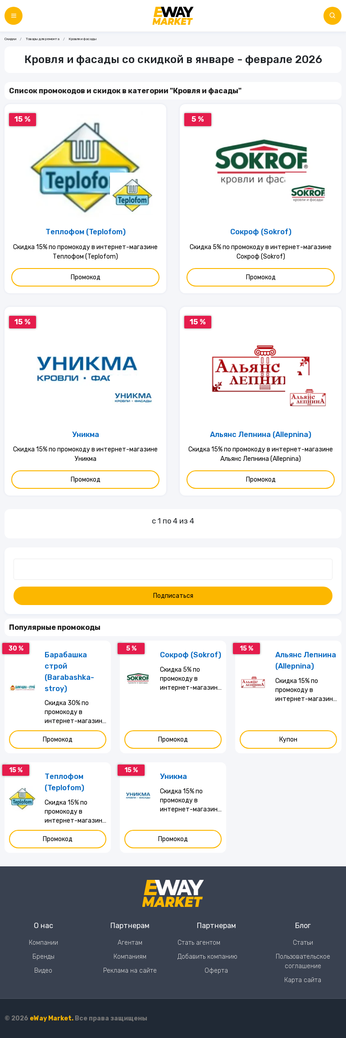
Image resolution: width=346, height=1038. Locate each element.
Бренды (43, 957)
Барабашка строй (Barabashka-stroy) (69, 671)
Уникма (85, 434)
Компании (43, 943)
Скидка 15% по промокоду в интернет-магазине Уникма (85, 454)
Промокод (85, 277)
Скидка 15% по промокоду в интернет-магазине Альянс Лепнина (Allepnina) (260, 454)
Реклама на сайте (130, 970)
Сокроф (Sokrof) (260, 232)
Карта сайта (302, 980)
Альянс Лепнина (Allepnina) (260, 434)
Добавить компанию (207, 957)
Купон (288, 739)
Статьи (303, 943)
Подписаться (173, 596)
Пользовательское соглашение (303, 961)
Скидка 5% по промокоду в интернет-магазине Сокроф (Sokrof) (261, 251)
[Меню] (14, 16)
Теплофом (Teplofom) (86, 232)
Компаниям (130, 957)
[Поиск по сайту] (332, 16)
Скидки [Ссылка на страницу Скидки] (10, 39)
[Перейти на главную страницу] (173, 16)
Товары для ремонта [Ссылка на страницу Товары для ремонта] (42, 39)
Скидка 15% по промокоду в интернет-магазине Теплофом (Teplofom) (85, 251)
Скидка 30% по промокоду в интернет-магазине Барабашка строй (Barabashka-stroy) (75, 712)
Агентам (130, 943)
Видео (43, 970)
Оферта (216, 970)
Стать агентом (199, 943)
